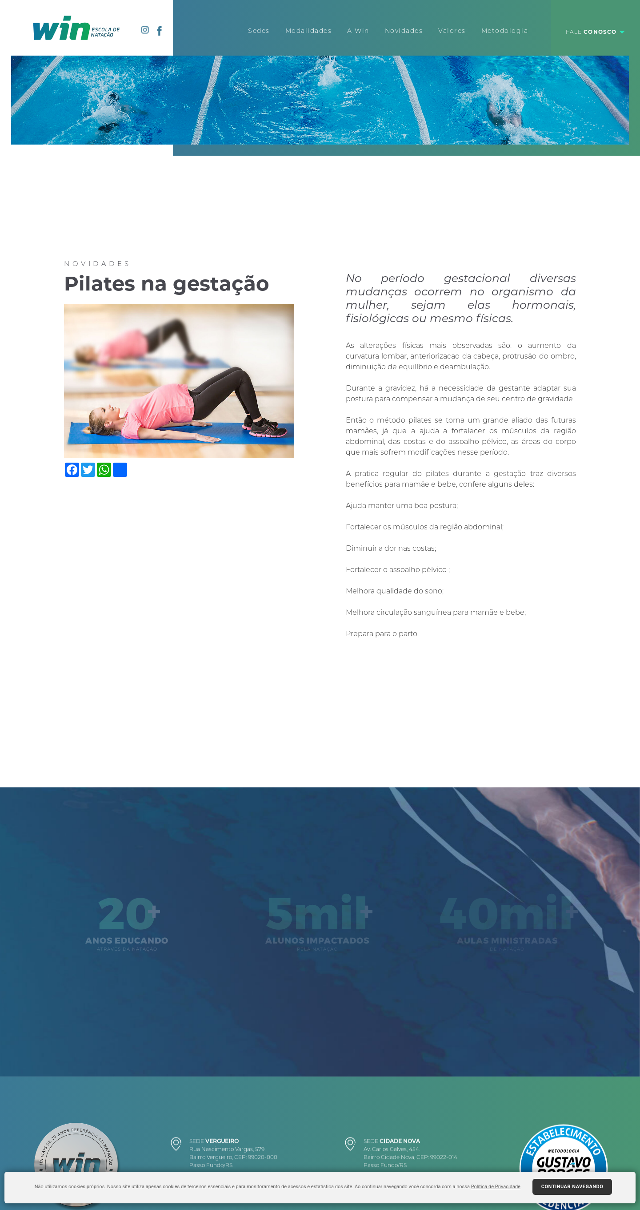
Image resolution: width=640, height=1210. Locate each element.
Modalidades (308, 31)
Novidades (404, 31)
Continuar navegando (572, 1187)
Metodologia (504, 31)
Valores (452, 31)
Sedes (259, 31)
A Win (358, 31)
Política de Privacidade (495, 1187)
